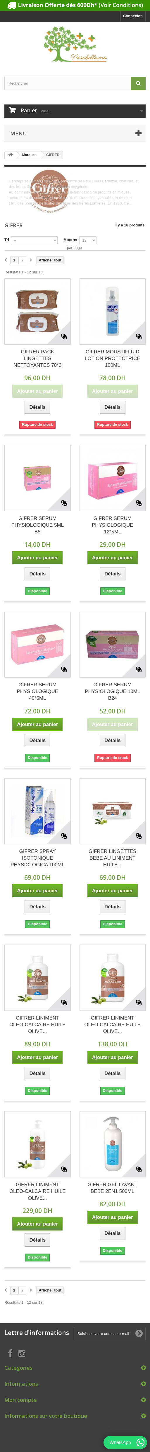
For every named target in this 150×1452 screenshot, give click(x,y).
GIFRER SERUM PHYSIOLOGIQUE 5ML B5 (37, 525)
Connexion (133, 16)
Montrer (70, 240)
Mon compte (20, 1399)
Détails (14, 209)
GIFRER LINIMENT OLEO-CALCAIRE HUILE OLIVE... (37, 1024)
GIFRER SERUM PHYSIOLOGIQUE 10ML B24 (112, 691)
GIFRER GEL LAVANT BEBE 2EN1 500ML (112, 1188)
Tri (6, 240)
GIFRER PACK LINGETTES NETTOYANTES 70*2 (37, 358)
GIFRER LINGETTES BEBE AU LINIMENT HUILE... (112, 858)
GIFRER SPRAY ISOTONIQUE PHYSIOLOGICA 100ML (37, 858)
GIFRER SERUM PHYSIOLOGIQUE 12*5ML (112, 525)
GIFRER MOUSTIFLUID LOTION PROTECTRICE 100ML (112, 358)
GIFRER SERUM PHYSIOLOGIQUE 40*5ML (37, 691)
